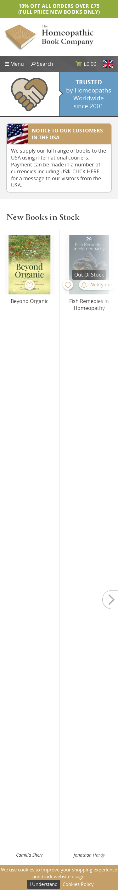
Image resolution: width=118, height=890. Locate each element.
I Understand (44, 884)
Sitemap (13, 836)
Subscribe (59, 801)
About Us (14, 846)
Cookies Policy (78, 884)
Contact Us (16, 856)
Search (45, 63)
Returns (72, 856)
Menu (17, 63)
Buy (45, 361)
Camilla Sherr (29, 348)
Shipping (73, 846)
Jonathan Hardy (89, 348)
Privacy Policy (78, 836)
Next (105, 300)
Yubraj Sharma (29, 513)
